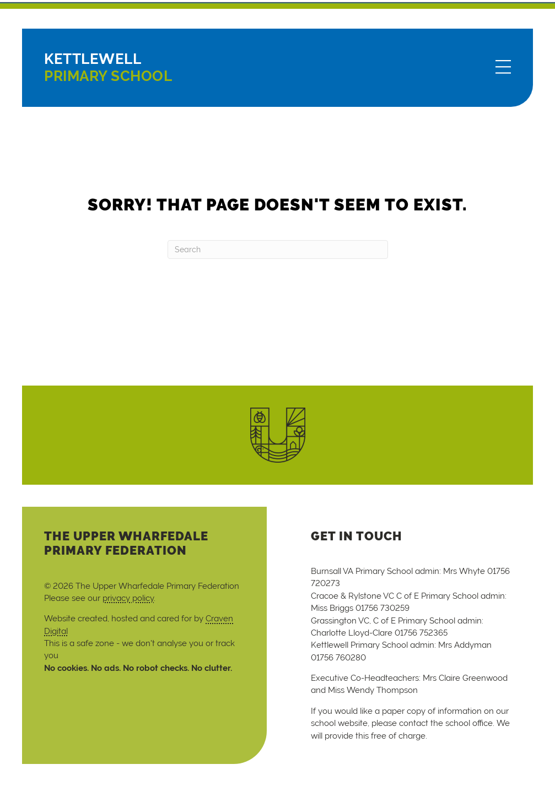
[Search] (278, 249)
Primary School (108, 67)
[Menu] (503, 67)
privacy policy (128, 598)
